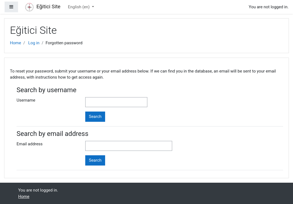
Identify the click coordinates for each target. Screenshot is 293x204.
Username (26, 100)
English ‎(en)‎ (79, 6)
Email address (29, 143)
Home (15, 42)
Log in (33, 42)
